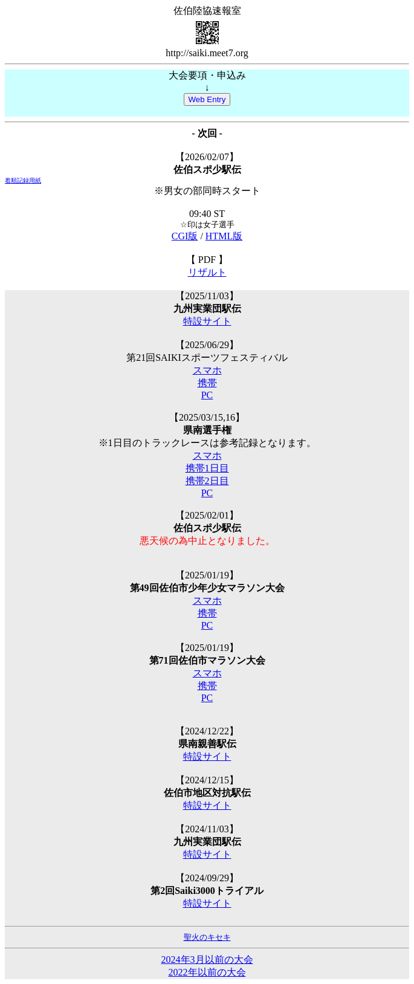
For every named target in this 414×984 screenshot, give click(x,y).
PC (207, 395)
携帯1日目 (207, 468)
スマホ (207, 370)
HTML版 (223, 236)
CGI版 (185, 236)
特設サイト (207, 321)
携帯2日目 (207, 481)
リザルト (207, 272)
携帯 (207, 383)
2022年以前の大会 (207, 972)
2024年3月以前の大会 (207, 959)
